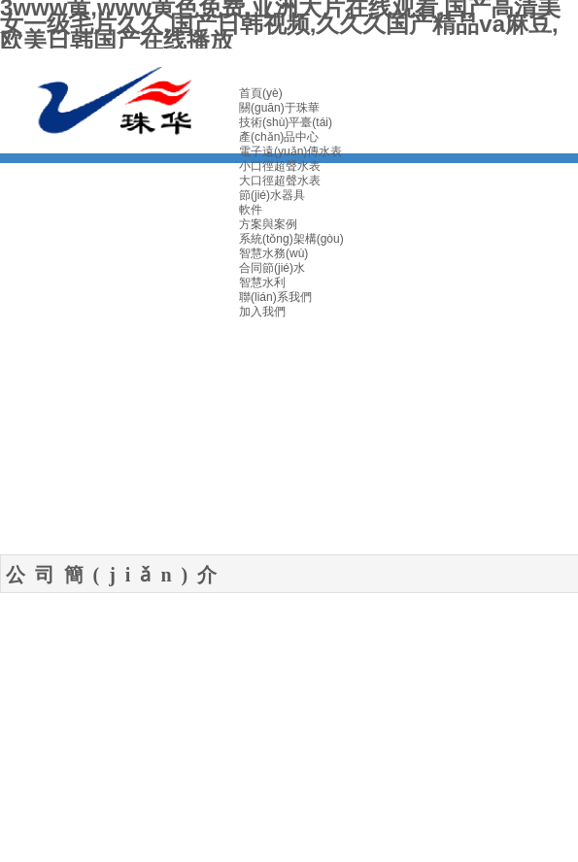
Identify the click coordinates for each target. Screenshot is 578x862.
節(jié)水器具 (272, 195)
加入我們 (262, 311)
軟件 (250, 209)
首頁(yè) (261, 93)
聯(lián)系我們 (275, 297)
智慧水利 (262, 282)
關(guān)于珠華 (279, 108)
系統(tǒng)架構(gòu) (291, 239)
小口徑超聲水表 (280, 166)
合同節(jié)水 (272, 268)
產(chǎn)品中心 (279, 137)
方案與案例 (268, 224)
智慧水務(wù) (273, 253)
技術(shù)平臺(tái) (285, 122)
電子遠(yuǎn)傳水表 (290, 151)
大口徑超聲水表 (280, 180)
